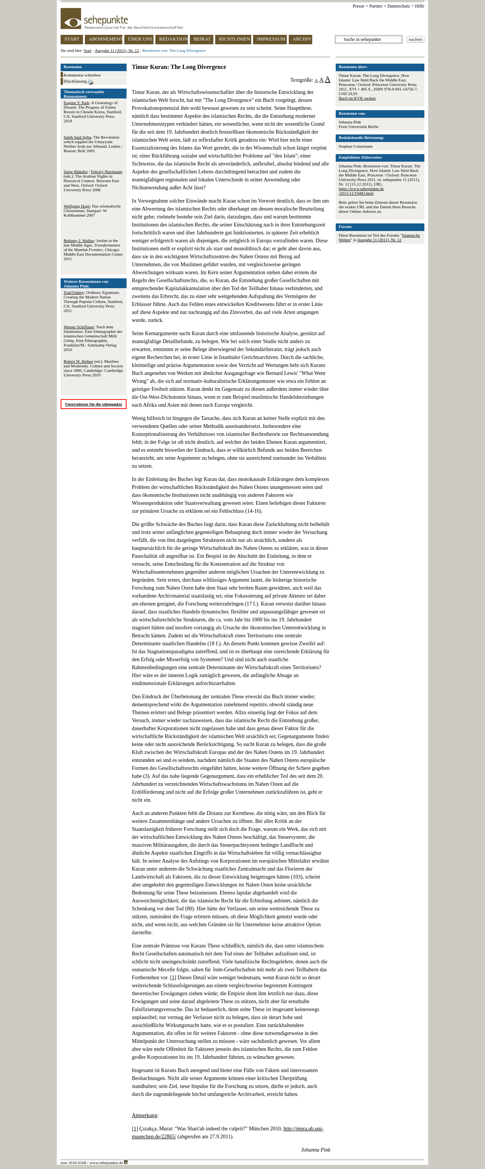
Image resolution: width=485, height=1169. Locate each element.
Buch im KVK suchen (357, 98)
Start (88, 50)
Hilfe (419, 6)
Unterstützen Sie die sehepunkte (93, 404)
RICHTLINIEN (234, 39)
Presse (359, 6)
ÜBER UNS (140, 39)
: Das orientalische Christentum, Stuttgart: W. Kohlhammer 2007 (92, 210)
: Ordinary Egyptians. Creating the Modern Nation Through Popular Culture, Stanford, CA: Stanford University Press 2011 (93, 301)
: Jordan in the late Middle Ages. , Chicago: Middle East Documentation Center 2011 (93, 249)
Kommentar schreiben (82, 75)
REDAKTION (173, 39)
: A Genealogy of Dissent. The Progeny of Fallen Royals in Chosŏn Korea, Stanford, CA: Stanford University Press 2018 (93, 111)
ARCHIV (302, 39)
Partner (376, 6)
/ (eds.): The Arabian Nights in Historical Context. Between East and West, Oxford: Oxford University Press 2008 (93, 180)
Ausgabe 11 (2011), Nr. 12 (117, 50)
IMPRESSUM (271, 39)
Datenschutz (399, 6)
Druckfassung (78, 82)
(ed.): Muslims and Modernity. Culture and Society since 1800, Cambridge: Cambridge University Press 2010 (93, 368)
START (71, 39)
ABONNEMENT (105, 39)
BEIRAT (202, 39)
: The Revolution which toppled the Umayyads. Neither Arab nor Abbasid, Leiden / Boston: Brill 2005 (93, 144)
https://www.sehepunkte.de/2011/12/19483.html (361, 190)
